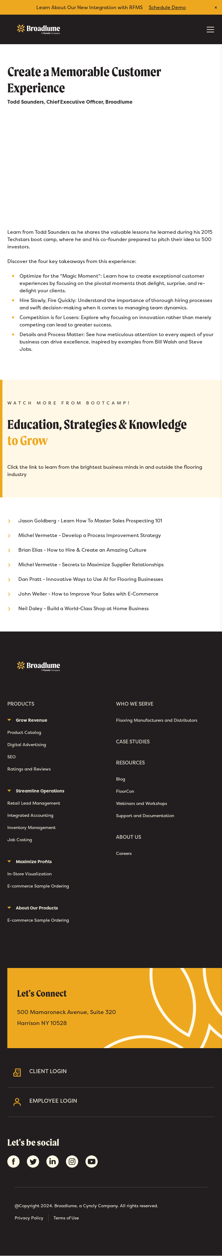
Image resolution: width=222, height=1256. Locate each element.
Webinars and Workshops (141, 803)
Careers (124, 853)
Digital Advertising (26, 744)
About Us (128, 837)
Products (20, 704)
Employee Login (119, 1102)
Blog (120, 779)
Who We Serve (134, 704)
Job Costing (19, 839)
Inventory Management (31, 827)
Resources (130, 763)
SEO (11, 757)
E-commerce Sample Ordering (38, 886)
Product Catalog (24, 732)
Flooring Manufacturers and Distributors (156, 720)
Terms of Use (66, 1218)
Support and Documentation (145, 815)
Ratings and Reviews (29, 769)
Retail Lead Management (33, 803)
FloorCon (125, 791)
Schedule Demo (167, 7)
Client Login (119, 1072)
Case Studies (133, 742)
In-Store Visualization (29, 874)
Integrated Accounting (30, 815)
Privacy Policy (29, 1218)
